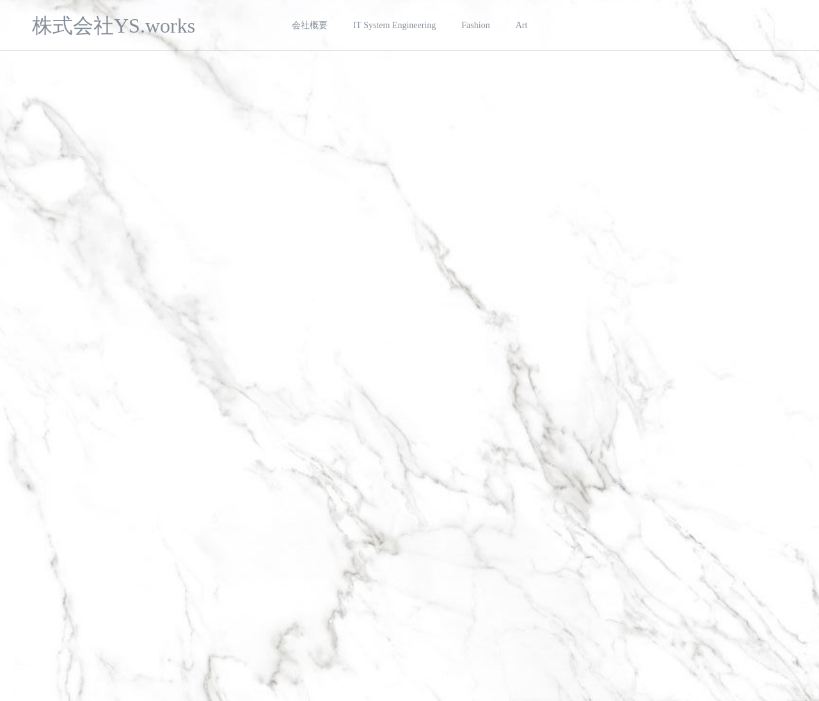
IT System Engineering (394, 25)
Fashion (475, 25)
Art (522, 25)
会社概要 (310, 25)
